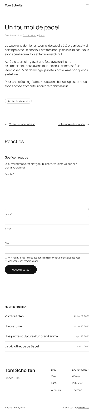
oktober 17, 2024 (81, 316)
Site (7, 243)
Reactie (9, 174)
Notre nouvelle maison (71, 124)
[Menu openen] (87, 5)
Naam (8, 214)
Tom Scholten (14, 5)
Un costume (13, 326)
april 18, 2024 (82, 336)
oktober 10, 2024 (81, 326)
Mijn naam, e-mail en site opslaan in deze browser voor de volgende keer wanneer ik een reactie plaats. (44, 259)
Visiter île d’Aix (14, 316)
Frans (42, 35)
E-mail (9, 228)
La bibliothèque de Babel (22, 346)
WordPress (83, 407)
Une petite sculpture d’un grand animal (32, 336)
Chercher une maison (22, 124)
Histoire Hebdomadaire (18, 101)
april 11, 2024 (83, 346)
